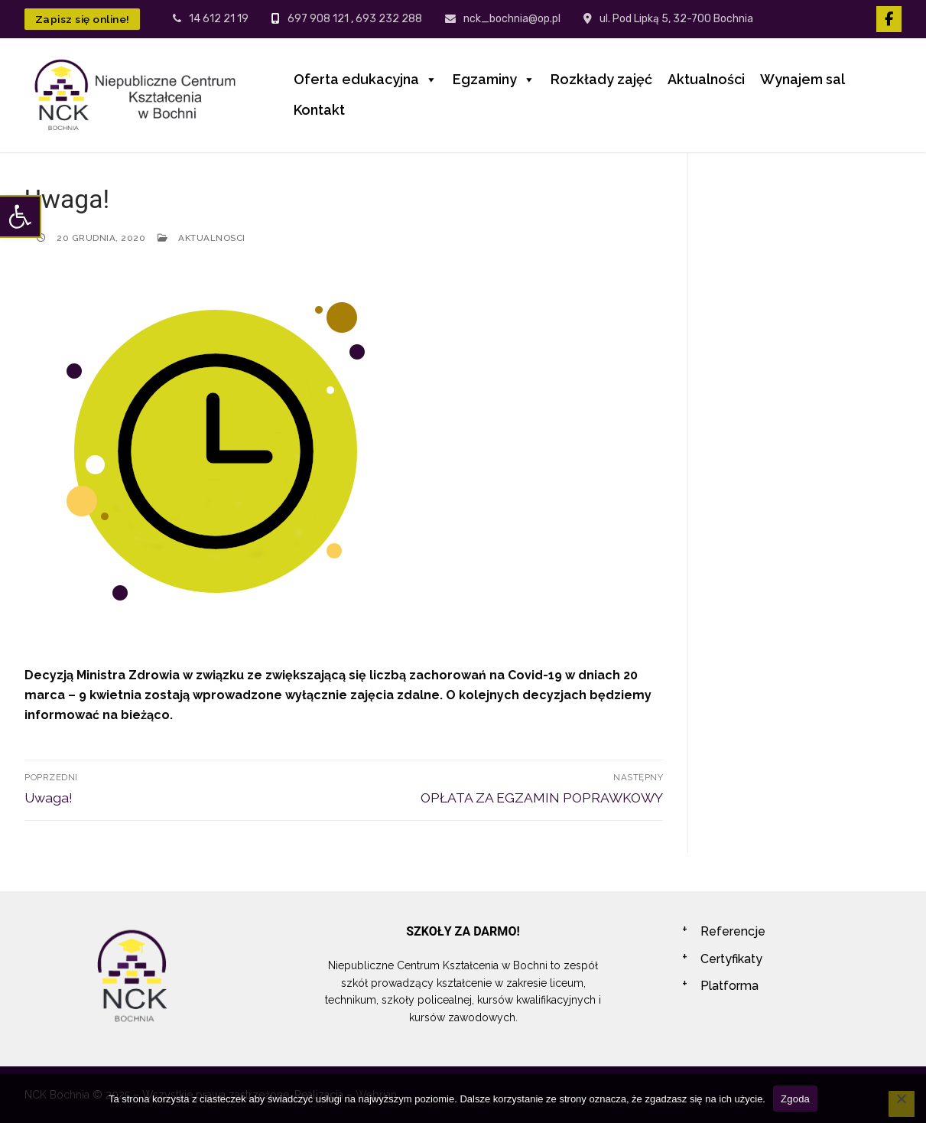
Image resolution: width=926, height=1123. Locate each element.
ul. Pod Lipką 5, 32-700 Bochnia (668, 18)
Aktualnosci (201, 238)
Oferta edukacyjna (365, 79)
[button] (20, 216)
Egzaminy (494, 79)
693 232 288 (389, 18)
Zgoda (795, 1099)
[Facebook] (889, 19)
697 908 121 (318, 18)
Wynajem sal (802, 79)
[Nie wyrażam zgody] (902, 1104)
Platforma (729, 985)
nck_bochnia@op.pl (502, 18)
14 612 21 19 (211, 18)
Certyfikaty (731, 959)
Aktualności (706, 79)
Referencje (732, 931)
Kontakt (319, 110)
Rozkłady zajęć (601, 79)
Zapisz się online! (82, 19)
